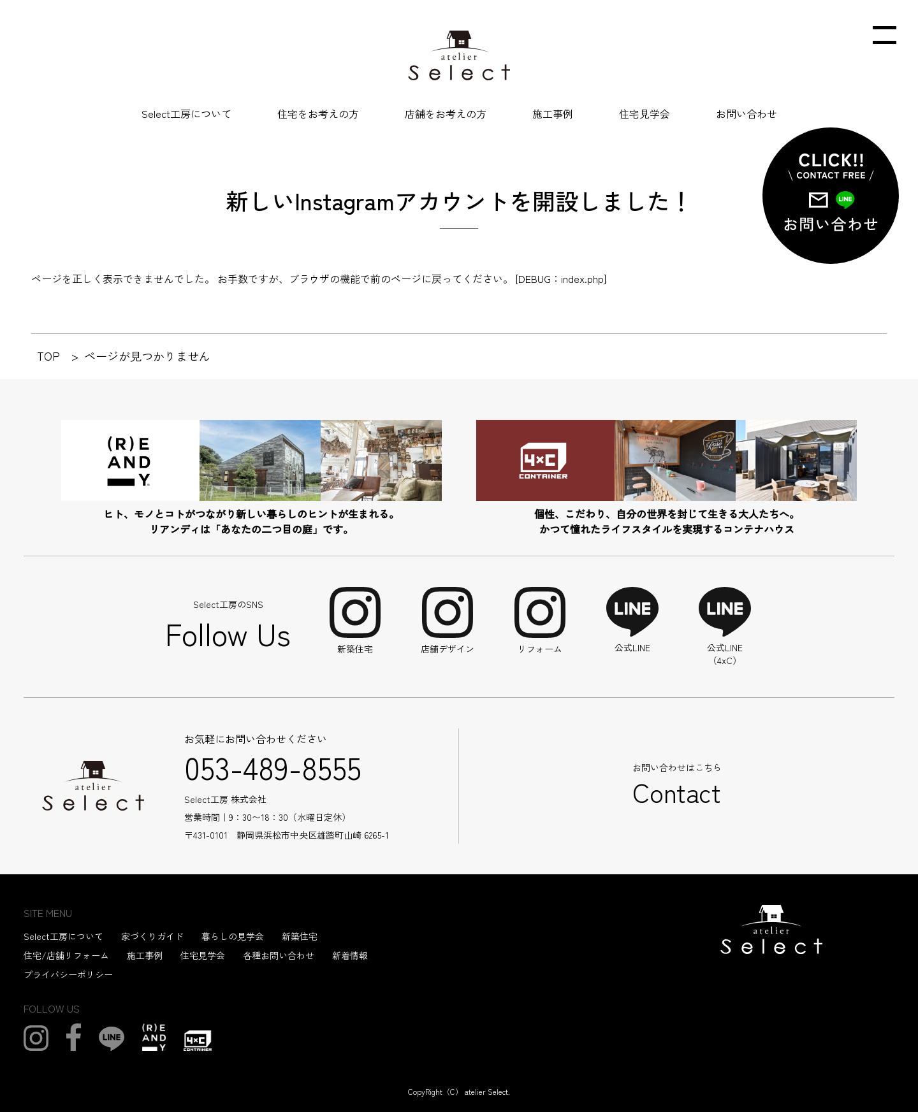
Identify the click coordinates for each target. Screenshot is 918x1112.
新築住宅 (299, 936)
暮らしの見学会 (232, 936)
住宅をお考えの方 (318, 113)
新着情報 (350, 955)
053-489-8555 (272, 766)
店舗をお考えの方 (445, 113)
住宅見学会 (644, 113)
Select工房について (186, 113)
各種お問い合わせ (278, 955)
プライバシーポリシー (68, 974)
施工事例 (552, 113)
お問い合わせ (746, 113)
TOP (48, 355)
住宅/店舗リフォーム (66, 955)
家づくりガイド (152, 936)
